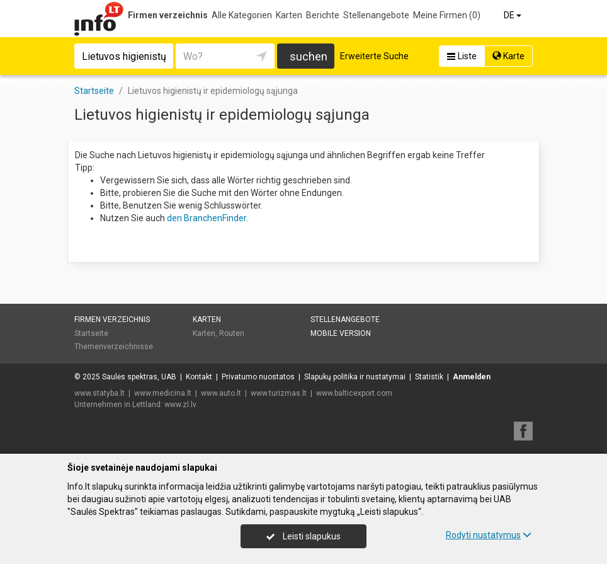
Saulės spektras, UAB (139, 376)
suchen (308, 56)
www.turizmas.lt (279, 393)
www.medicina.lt (162, 393)
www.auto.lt (221, 393)
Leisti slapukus (303, 536)
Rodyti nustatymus (488, 535)
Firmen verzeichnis (168, 15)
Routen (231, 333)
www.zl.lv (180, 404)
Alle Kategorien (242, 15)
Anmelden (472, 376)
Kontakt (199, 376)
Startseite (91, 333)
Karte (508, 56)
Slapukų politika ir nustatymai (355, 376)
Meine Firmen (446, 15)
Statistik (429, 376)
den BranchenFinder (206, 218)
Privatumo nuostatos (258, 376)
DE (513, 15)
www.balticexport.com (354, 393)
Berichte (322, 15)
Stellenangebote (376, 15)
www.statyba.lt (99, 393)
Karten (289, 15)
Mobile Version (340, 333)
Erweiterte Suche (374, 56)
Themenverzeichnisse (113, 346)
